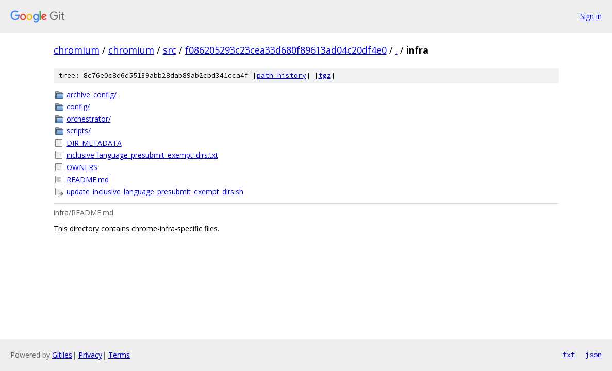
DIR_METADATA (94, 143)
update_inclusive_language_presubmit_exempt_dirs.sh (155, 191)
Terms (119, 355)
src (169, 50)
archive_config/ (92, 94)
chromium (77, 50)
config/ (78, 106)
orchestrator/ (89, 119)
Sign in (591, 16)
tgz (325, 75)
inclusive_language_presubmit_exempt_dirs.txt (142, 155)
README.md (88, 179)
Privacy (90, 355)
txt (569, 354)
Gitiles (62, 355)
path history (281, 75)
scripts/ (79, 131)
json (593, 354)
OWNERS (82, 167)
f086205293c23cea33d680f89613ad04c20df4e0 (286, 50)
